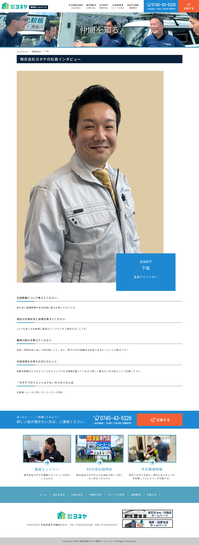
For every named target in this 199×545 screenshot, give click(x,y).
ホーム (43, 494)
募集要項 (136, 494)
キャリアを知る (116, 494)
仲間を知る (95, 494)
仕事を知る (77, 494)
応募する (152, 494)
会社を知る (59, 494)
